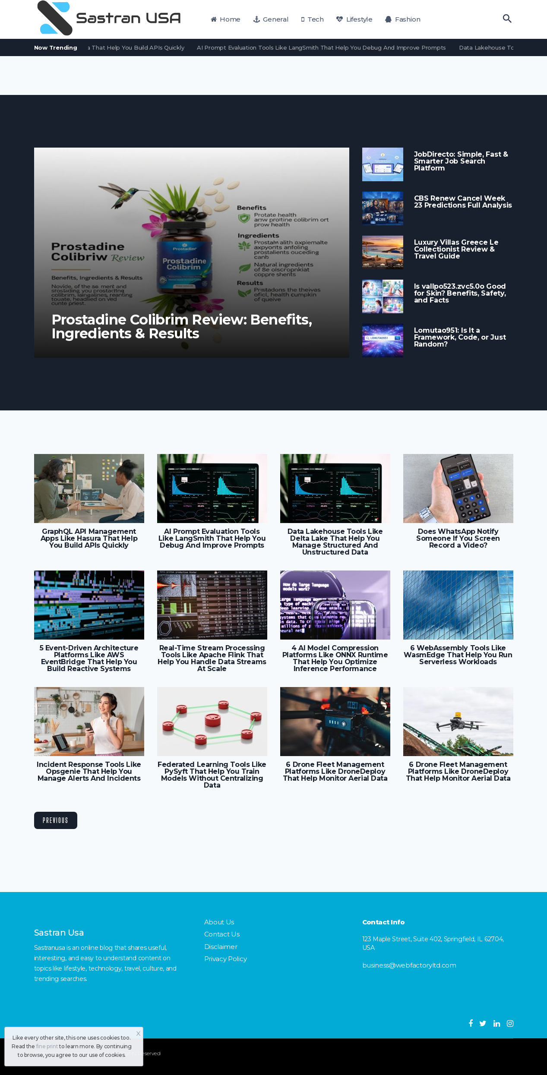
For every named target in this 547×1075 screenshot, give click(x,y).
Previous (56, 820)
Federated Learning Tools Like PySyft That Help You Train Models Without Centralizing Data (212, 775)
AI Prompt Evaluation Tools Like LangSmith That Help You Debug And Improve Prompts (325, 47)
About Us (219, 922)
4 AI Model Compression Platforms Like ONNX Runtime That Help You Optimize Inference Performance (335, 658)
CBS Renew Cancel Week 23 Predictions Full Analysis (463, 202)
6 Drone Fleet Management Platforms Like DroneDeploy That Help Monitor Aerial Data (335, 771)
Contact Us (222, 934)
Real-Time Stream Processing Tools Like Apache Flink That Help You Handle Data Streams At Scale (212, 658)
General (271, 19)
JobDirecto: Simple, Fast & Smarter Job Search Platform (461, 161)
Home (226, 19)
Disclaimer (220, 947)
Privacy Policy (225, 959)
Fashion (402, 19)
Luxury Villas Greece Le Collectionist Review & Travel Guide (456, 249)
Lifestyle (354, 19)
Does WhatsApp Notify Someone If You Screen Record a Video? (458, 538)
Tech (312, 19)
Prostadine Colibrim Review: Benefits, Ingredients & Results (181, 326)
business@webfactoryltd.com (409, 965)
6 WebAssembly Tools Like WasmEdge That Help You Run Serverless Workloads (458, 655)
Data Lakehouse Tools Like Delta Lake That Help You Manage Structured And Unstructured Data (335, 542)
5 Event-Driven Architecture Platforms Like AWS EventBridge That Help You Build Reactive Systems (89, 658)
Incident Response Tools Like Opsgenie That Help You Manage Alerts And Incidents (89, 771)
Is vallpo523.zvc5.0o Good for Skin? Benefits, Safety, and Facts (460, 293)
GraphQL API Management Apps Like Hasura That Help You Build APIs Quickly (89, 538)
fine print (47, 1046)
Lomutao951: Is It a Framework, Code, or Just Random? (460, 337)
